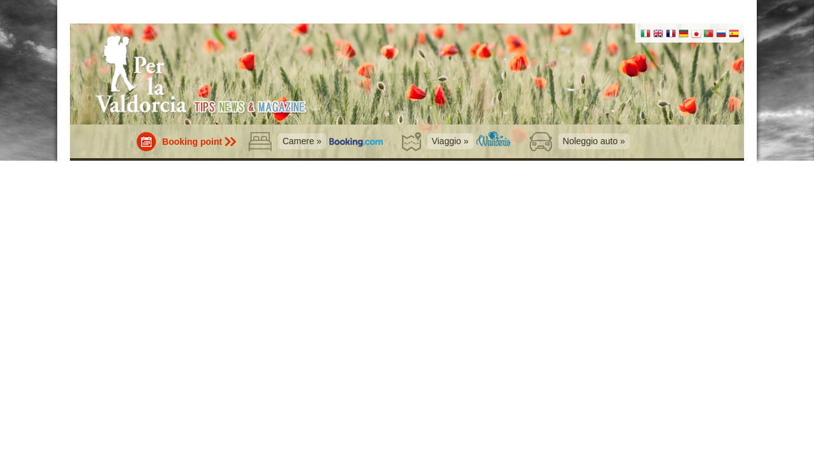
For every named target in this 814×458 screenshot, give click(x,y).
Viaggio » (450, 141)
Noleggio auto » (594, 141)
